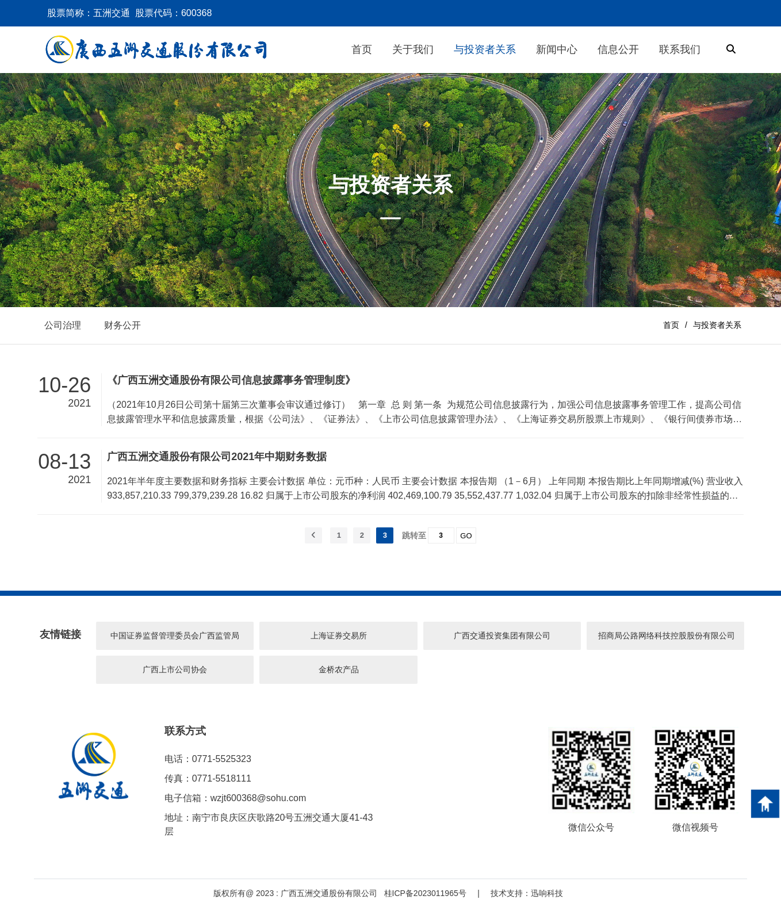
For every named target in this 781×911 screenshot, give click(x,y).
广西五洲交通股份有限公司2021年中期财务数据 (217, 460)
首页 (671, 326)
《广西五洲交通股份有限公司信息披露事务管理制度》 (231, 383)
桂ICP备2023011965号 (425, 896)
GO (466, 538)
